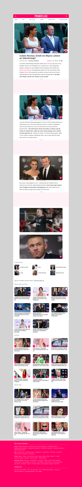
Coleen (26, 72)
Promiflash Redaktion (33, 60)
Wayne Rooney (47, 63)
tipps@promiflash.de (39, 280)
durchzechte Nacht (24, 70)
